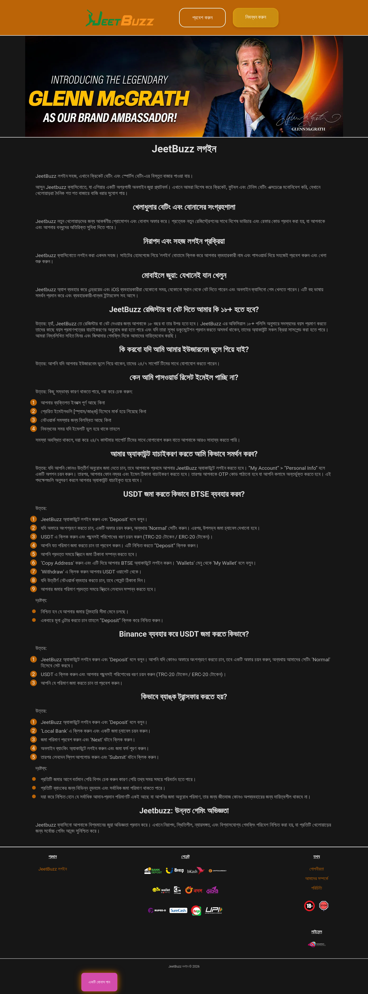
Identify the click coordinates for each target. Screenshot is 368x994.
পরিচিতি (316, 888)
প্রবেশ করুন (202, 18)
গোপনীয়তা (316, 869)
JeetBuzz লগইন (52, 869)
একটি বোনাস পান (99, 982)
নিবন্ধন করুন (255, 17)
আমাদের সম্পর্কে (316, 878)
